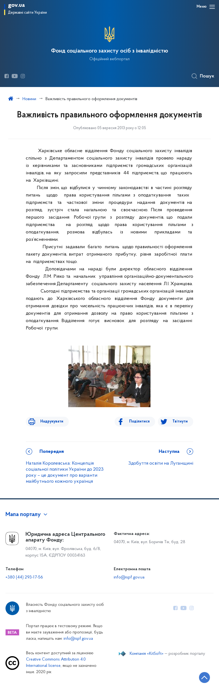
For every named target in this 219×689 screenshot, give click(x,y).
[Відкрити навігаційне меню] (212, 7)
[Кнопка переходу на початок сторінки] (198, 676)
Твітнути (180, 421)
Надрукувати (48, 421)
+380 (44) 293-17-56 (24, 577)
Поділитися (143, 421)
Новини (29, 99)
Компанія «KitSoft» (147, 654)
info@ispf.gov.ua (129, 577)
